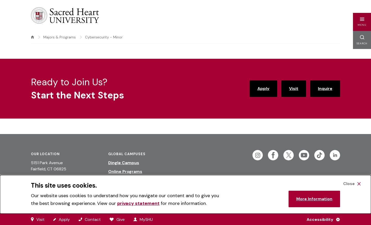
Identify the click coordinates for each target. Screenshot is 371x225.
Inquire (325, 88)
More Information (314, 199)
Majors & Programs (59, 37)
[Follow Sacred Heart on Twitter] (288, 155)
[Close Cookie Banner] (352, 183)
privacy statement (138, 203)
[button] (362, 22)
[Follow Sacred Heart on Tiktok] (319, 155)
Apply (263, 88)
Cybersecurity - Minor (104, 37)
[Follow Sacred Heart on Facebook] (273, 155)
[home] (32, 37)
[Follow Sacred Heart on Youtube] (304, 155)
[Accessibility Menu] (321, 219)
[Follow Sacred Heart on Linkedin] (335, 155)
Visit (293, 88)
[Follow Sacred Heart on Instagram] (257, 155)
